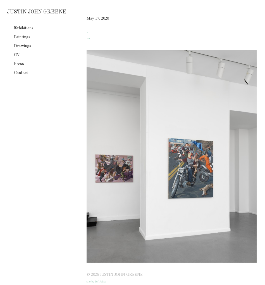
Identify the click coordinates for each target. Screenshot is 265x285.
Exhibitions (24, 28)
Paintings (22, 37)
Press (19, 64)
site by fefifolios (96, 281)
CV (17, 55)
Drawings (22, 46)
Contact (21, 73)
